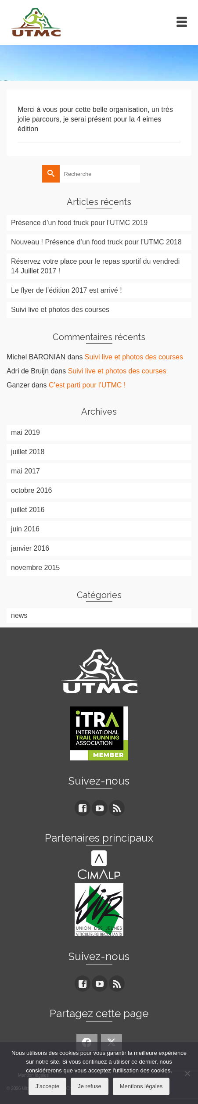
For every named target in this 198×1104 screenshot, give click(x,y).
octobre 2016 (31, 490)
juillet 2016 (28, 509)
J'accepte (48, 1086)
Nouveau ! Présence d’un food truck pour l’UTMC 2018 (96, 242)
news (19, 615)
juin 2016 (25, 529)
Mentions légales (141, 1086)
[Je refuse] (187, 1073)
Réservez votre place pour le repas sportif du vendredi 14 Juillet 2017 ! (95, 266)
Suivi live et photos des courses (60, 309)
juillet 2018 (28, 451)
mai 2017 (25, 471)
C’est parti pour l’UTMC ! (87, 385)
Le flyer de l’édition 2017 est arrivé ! (66, 290)
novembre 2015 (35, 567)
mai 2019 (25, 432)
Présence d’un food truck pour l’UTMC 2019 (79, 222)
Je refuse (89, 1086)
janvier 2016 (30, 548)
